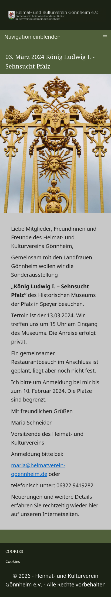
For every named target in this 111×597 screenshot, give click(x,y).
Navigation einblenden (32, 36)
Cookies (12, 561)
